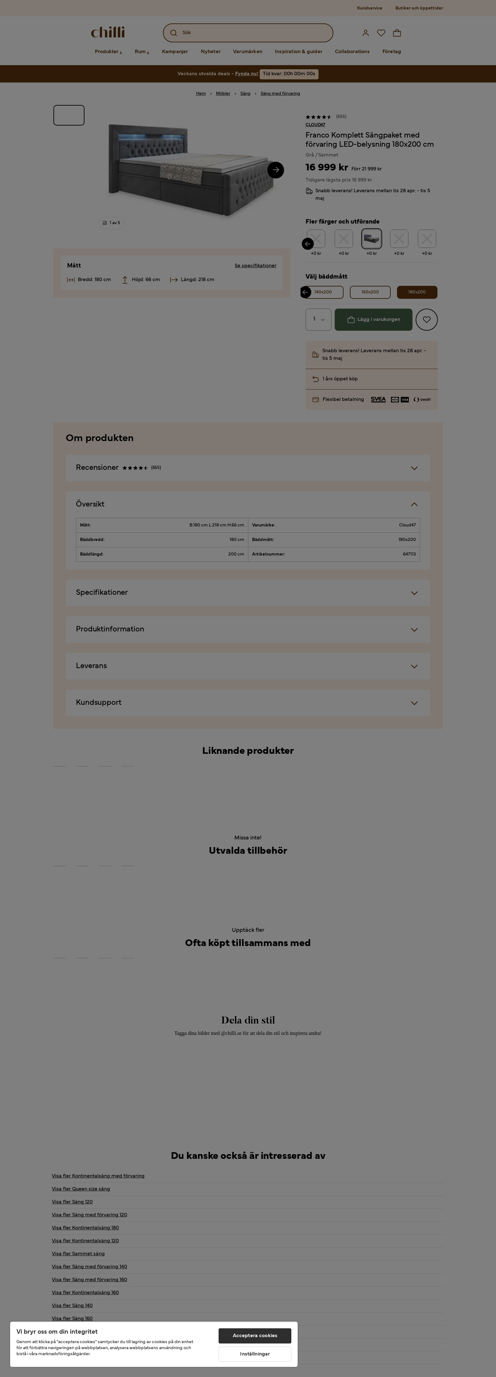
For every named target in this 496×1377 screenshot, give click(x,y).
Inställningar (255, 1354)
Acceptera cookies (255, 1336)
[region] (154, 1344)
